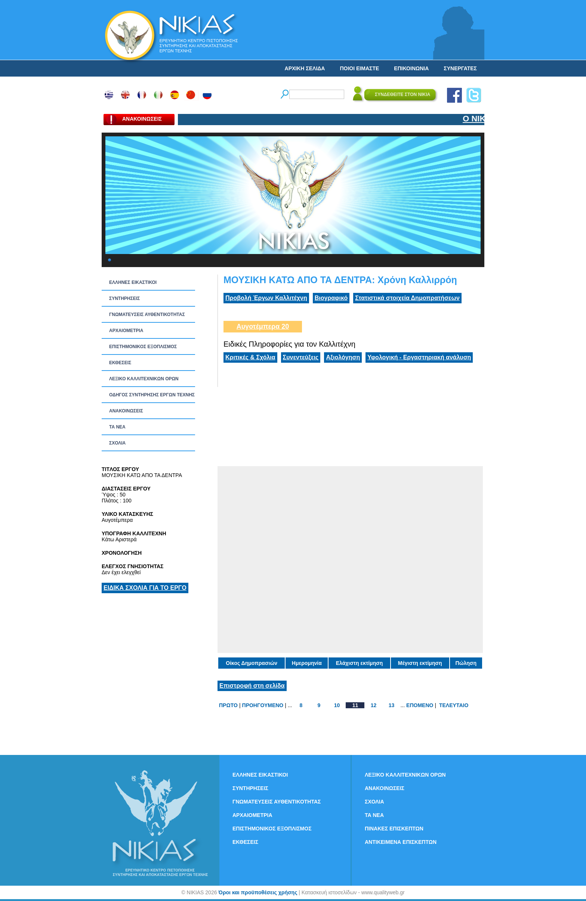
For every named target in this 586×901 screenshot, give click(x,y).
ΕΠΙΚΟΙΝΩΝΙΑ (411, 68)
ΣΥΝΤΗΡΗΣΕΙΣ (124, 298)
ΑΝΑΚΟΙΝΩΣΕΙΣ (126, 411)
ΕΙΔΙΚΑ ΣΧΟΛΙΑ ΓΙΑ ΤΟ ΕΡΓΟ (145, 588)
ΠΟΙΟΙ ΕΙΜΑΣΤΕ (359, 68)
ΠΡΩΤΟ (228, 705)
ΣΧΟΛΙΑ (117, 443)
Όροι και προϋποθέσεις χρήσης (257, 892)
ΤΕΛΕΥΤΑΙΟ (453, 705)
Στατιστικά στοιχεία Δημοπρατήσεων (407, 298)
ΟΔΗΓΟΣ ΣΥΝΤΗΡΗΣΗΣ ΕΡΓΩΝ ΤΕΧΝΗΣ (152, 394)
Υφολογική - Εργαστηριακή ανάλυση (419, 357)
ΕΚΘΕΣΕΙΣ (120, 362)
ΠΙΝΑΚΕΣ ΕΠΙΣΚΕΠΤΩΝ (394, 829)
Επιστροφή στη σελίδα (252, 685)
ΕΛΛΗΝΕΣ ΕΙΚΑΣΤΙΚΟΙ (133, 282)
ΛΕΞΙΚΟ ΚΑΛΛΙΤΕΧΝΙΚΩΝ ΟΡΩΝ (144, 378)
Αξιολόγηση (343, 357)
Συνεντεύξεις (301, 357)
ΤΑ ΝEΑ (117, 427)
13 (392, 705)
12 (374, 705)
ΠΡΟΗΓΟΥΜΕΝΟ (263, 705)
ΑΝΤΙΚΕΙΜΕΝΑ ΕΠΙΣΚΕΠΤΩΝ (401, 842)
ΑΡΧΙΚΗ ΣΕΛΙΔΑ (305, 68)
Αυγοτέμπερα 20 (263, 326)
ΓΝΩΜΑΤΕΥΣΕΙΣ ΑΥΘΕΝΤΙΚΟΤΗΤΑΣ (147, 314)
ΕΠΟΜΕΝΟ (419, 705)
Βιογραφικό (331, 298)
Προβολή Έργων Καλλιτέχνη (266, 298)
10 (337, 705)
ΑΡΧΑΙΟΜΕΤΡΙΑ (126, 330)
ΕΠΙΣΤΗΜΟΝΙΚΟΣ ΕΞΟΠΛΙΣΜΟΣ (143, 346)
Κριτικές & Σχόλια (250, 357)
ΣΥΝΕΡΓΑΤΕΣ (460, 68)
